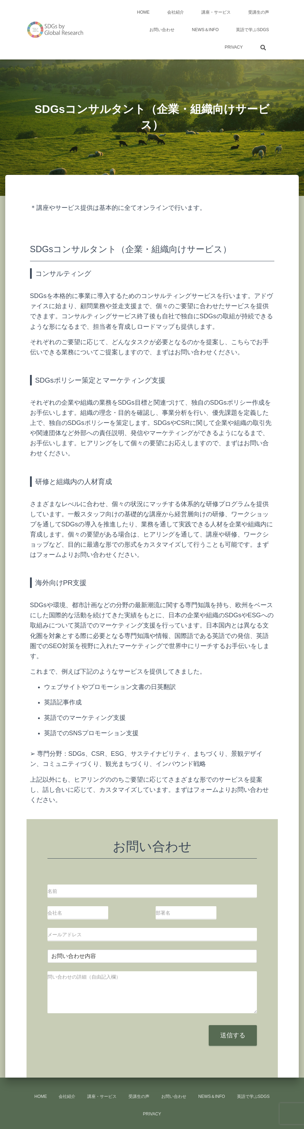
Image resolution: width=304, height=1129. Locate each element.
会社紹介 (175, 12)
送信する (232, 1035)
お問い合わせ (162, 29)
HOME (143, 12)
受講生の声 (258, 12)
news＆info (205, 29)
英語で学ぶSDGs (252, 29)
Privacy (234, 47)
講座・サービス (216, 12)
